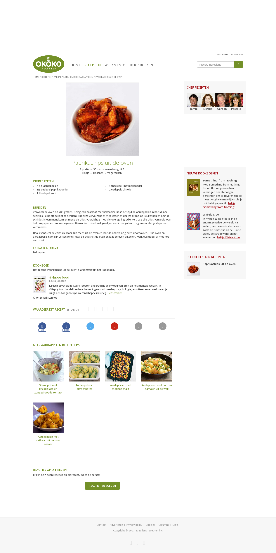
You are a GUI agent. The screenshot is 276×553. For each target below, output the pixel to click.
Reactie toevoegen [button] (102, 485)
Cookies (150, 524)
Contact (101, 524)
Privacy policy (134, 524)
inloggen (222, 54)
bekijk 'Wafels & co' (228, 237)
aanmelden (237, 54)
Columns (164, 524)
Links (175, 524)
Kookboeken (141, 65)
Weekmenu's (115, 65)
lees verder (115, 293)
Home (75, 65)
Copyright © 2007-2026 (127, 530)
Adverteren (116, 524)
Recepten (92, 65)
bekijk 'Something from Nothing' (219, 205)
